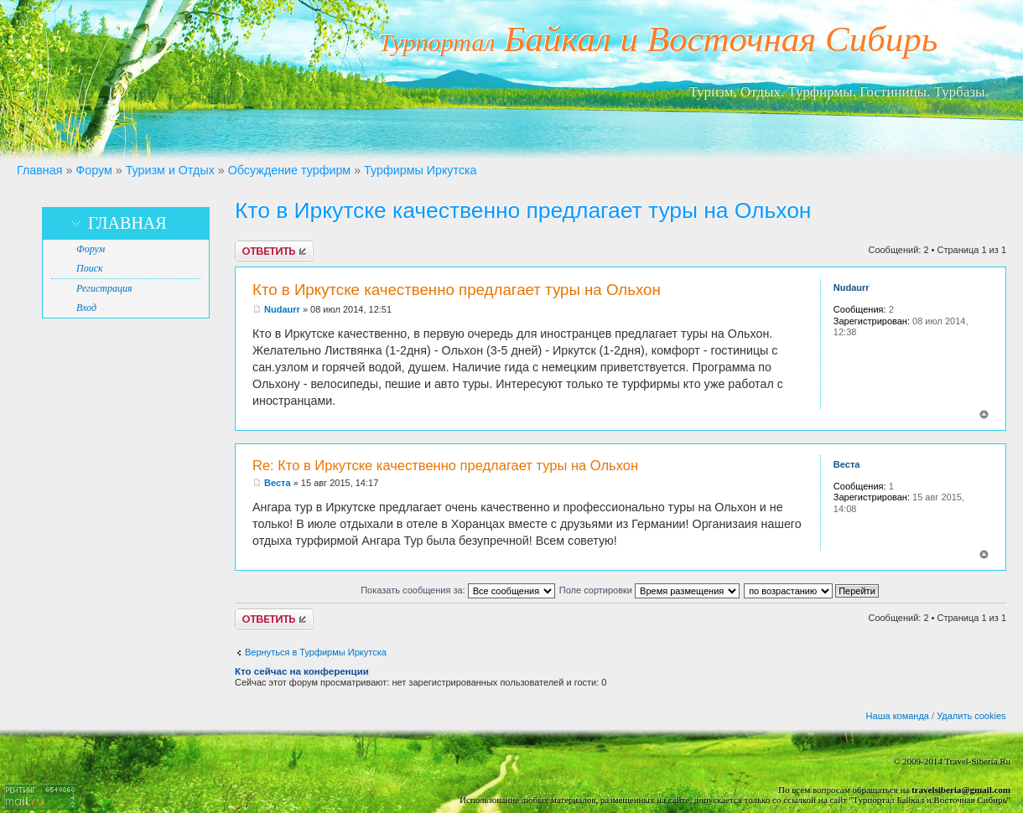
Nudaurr (282, 309)
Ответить (274, 251)
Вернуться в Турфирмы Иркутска (316, 652)
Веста (277, 483)
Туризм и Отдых (170, 170)
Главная (39, 170)
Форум (93, 170)
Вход (86, 307)
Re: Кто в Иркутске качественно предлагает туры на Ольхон (445, 465)
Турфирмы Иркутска (420, 170)
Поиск (89, 268)
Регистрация (104, 288)
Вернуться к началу (984, 414)
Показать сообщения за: (458, 590)
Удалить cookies (971, 716)
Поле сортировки (649, 590)
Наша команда (897, 716)
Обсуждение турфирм (289, 170)
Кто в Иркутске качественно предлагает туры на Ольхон (523, 210)
